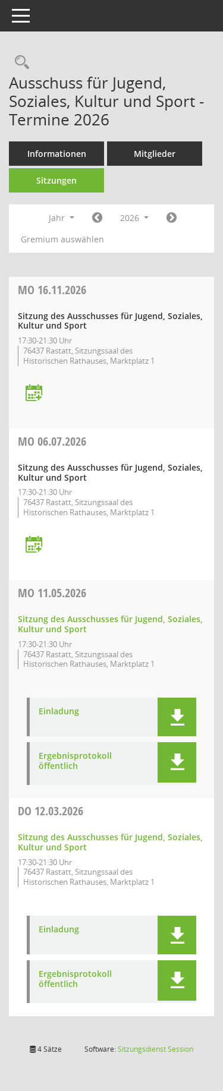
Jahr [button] (61, 217)
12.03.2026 (50, 811)
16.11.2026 (52, 290)
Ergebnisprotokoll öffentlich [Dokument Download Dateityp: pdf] (75, 761)
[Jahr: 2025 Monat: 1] (97, 218)
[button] (177, 717)
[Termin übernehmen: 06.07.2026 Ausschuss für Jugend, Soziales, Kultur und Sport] (34, 545)
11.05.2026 (52, 593)
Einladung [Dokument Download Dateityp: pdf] (59, 712)
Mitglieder (154, 153)
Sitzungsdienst (155, 1049)
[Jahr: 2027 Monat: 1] (172, 218)
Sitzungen (56, 180)
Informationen (56, 153)
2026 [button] (134, 217)
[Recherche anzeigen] (19, 62)
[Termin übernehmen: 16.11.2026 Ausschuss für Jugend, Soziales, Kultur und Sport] (34, 393)
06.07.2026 (52, 441)
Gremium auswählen (62, 239)
